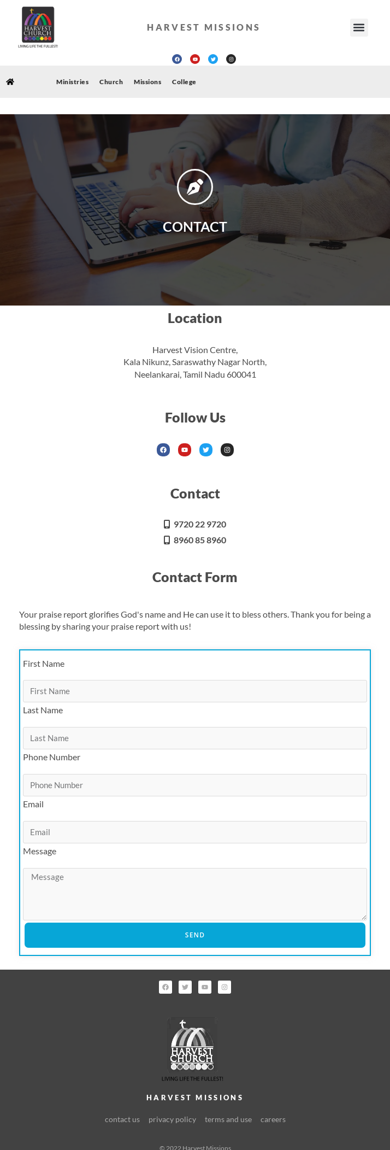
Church (111, 82)
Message (39, 851)
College (184, 82)
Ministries (72, 82)
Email (33, 804)
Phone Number (51, 757)
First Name (43, 663)
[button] (359, 28)
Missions (147, 82)
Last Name (43, 710)
